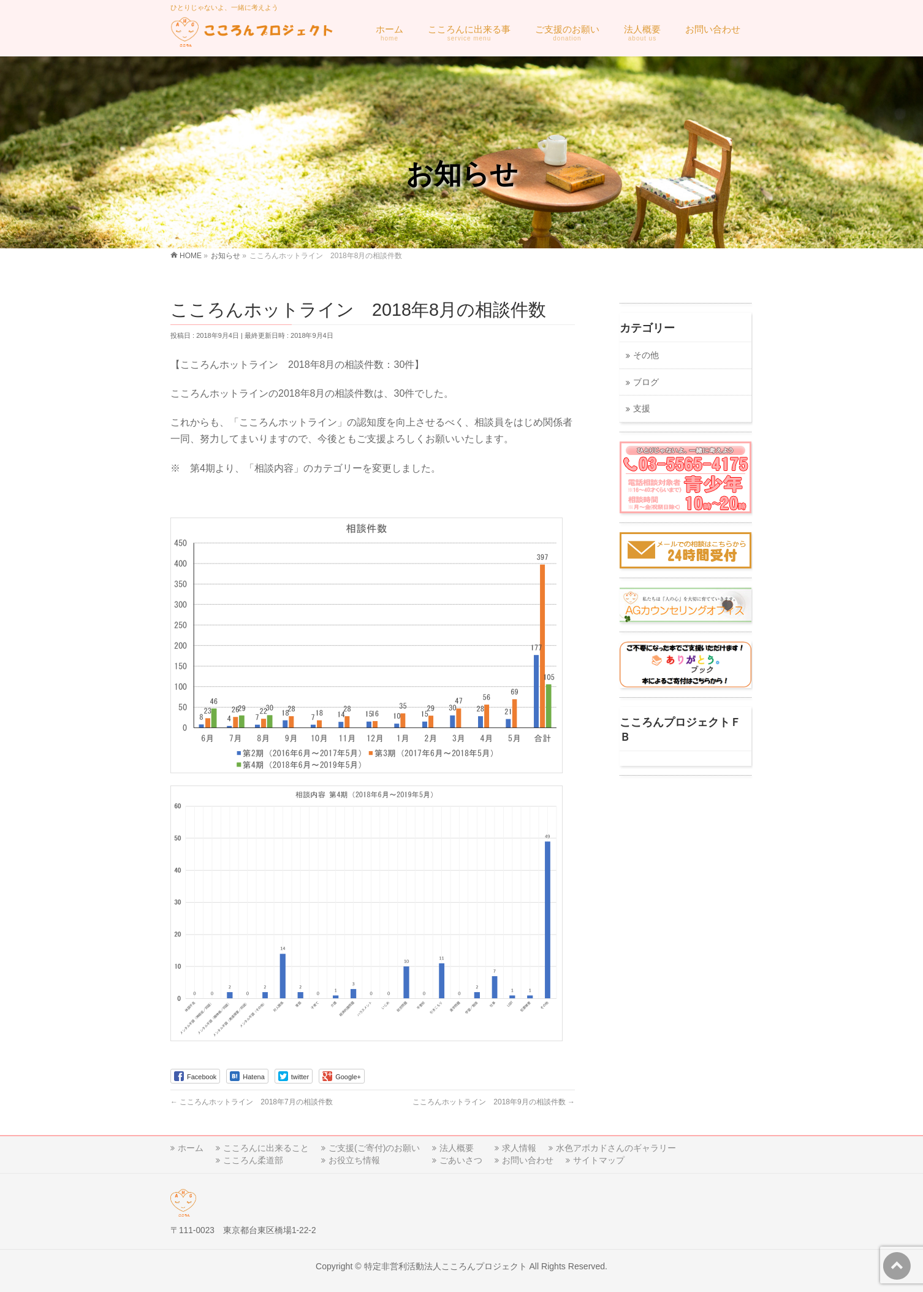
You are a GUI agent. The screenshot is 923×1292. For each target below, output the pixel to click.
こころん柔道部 (253, 1160)
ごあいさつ (460, 1160)
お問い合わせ (527, 1160)
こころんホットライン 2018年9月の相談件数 (493, 1102)
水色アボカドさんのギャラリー (616, 1148)
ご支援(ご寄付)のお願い (374, 1148)
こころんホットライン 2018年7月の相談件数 (251, 1102)
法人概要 (456, 1148)
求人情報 (519, 1148)
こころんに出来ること (266, 1148)
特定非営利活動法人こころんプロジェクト (445, 1266)
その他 (646, 355)
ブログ (646, 382)
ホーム (190, 1148)
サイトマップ (599, 1160)
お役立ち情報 (354, 1160)
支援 (641, 408)
